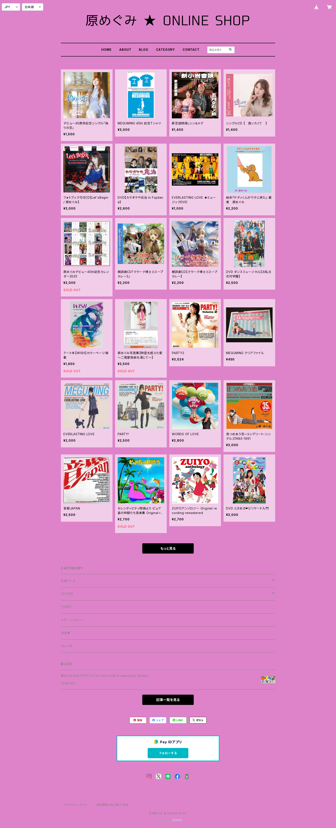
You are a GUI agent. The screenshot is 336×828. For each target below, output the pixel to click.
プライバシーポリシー (77, 804)
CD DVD (67, 594)
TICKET (67, 607)
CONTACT (191, 49)
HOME (106, 49)
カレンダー (68, 646)
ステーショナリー (72, 620)
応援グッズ (68, 580)
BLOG (143, 49)
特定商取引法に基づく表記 (112, 804)
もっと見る (168, 548)
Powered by (168, 820)
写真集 (65, 633)
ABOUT (125, 49)
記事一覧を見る (168, 700)
